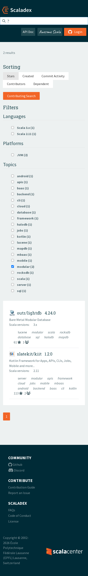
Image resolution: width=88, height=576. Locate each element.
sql (38, 337)
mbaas (59, 383)
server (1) (21, 285)
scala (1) (20, 279)
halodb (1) (21, 224)
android (23, 388)
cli (63, 388)
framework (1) (24, 218)
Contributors (16, 84)
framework (65, 378)
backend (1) (22, 194)
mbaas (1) (21, 254)
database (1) (23, 212)
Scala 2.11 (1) (23, 134)
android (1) (22, 176)
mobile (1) (21, 260)
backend (39, 388)
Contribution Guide (21, 487)
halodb (49, 337)
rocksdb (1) (22, 272)
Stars (11, 76)
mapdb (64, 337)
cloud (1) (20, 206)
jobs (33, 383)
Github (15, 464)
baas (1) (20, 188)
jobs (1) (19, 230)
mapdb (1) (21, 248)
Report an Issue (19, 493)
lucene (23, 332)
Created (28, 76)
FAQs (11, 510)
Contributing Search (21, 96)
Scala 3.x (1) (23, 128)
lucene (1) (21, 242)
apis (50, 378)
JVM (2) (19, 155)
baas (53, 388)
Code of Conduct (19, 516)
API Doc (28, 32)
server (22, 378)
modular (38, 332)
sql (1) (18, 291)
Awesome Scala (50, 31)
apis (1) (19, 182)
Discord (16, 470)
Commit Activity (53, 76)
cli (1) (18, 200)
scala (52, 332)
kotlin (73, 388)
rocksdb (65, 332)
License (13, 521)
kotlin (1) (21, 236)
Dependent (41, 84)
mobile (45, 383)
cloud (22, 383)
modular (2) (22, 267)
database (25, 337)
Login (75, 32)
